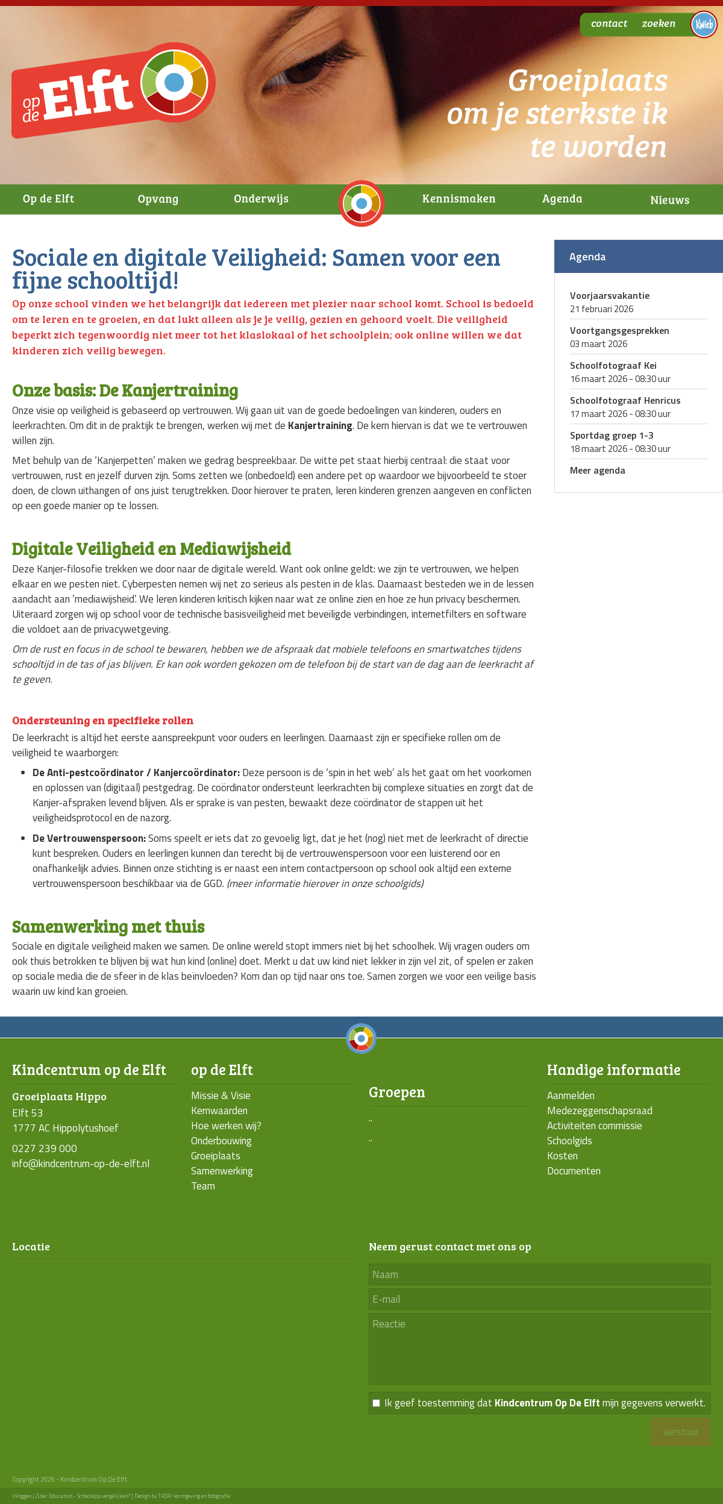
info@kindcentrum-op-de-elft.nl (80, 1163)
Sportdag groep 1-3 (612, 435)
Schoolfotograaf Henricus (625, 400)
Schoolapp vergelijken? (103, 1496)
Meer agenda (597, 470)
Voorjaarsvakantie (609, 295)
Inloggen (21, 1496)
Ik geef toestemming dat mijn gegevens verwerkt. (545, 1403)
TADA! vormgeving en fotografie (194, 1496)
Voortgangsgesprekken (619, 330)
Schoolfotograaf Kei (613, 365)
